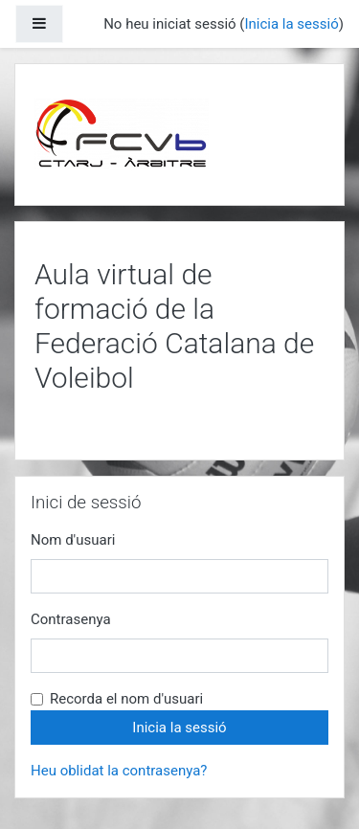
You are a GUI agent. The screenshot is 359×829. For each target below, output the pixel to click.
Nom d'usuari (73, 540)
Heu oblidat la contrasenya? (119, 770)
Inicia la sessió (291, 24)
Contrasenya (71, 619)
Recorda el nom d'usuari (126, 698)
